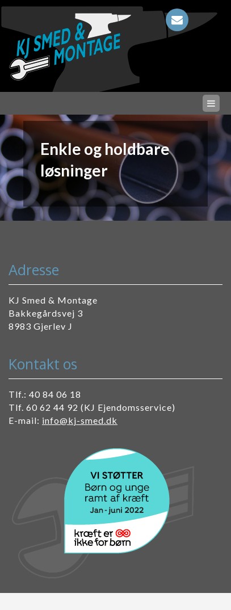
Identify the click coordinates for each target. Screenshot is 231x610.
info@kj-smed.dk (79, 420)
